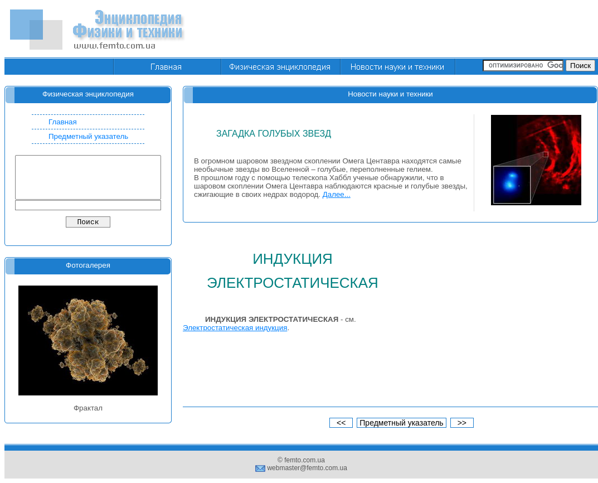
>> (462, 422)
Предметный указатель (88, 136)
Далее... (337, 194)
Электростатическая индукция (235, 327)
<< (341, 422)
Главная (62, 122)
